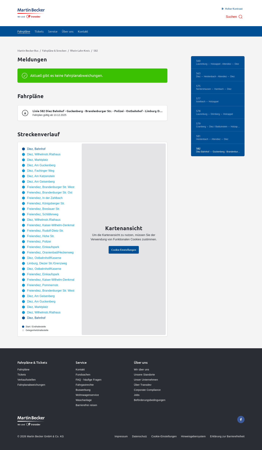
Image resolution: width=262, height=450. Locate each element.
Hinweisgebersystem (193, 436)
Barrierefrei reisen (86, 405)
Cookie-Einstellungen (164, 436)
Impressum (121, 436)
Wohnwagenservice (87, 395)
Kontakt (80, 369)
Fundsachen (83, 374)
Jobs (137, 395)
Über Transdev (142, 384)
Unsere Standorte (144, 374)
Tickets (21, 374)
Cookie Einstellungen (123, 249)
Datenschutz (139, 436)
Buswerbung (83, 389)
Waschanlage (84, 400)
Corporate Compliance (147, 389)
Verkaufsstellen (26, 379)
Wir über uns (141, 369)
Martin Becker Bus (27, 50)
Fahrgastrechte (85, 384)
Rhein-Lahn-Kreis (80, 50)
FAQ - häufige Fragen (89, 379)
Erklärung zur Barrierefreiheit (227, 436)
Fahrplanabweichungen (31, 384)
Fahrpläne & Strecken (54, 50)
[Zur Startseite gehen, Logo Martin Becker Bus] (31, 13)
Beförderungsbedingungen (149, 400)
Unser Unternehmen (146, 379)
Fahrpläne (23, 369)
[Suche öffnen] (234, 16)
